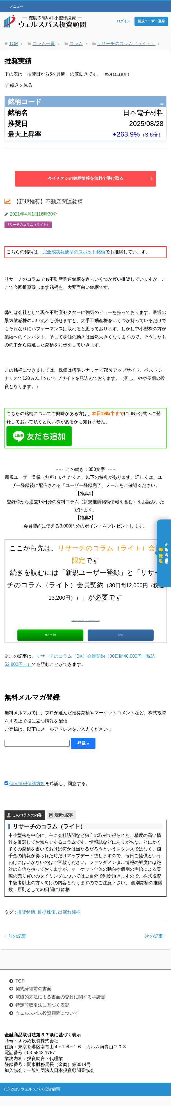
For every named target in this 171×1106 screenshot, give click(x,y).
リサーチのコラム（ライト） (28, 225)
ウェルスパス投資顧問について (46, 1023)
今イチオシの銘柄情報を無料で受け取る (85, 178)
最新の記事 (63, 825)
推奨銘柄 (26, 921)
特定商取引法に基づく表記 (42, 1014)
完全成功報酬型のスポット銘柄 (73, 251)
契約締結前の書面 (33, 998)
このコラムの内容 (27, 825)
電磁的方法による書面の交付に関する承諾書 (60, 1006)
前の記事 (17, 946)
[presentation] (47, 774)
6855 (155, 101)
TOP (20, 990)
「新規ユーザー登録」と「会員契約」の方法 (86, 618)
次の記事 (154, 946)
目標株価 (47, 921)
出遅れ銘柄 (69, 921)
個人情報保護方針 (27, 793)
